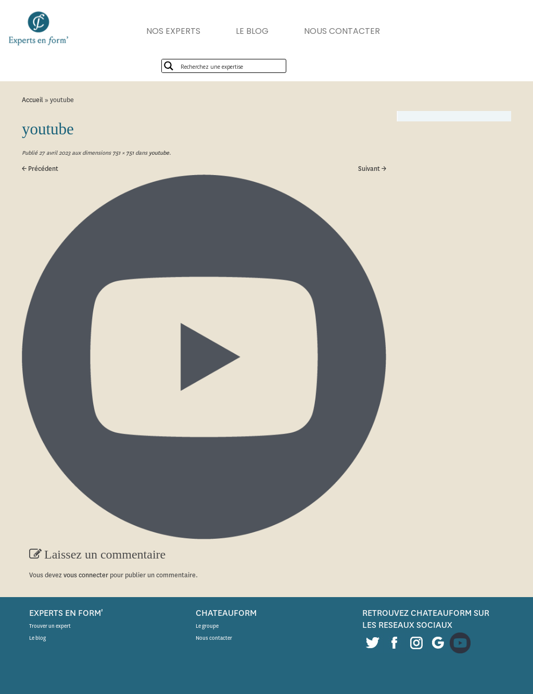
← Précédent (40, 168)
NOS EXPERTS (173, 31)
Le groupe (207, 626)
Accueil (32, 99)
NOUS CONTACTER (342, 31)
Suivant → (372, 168)
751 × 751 (122, 153)
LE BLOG (252, 31)
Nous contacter (214, 638)
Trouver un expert (50, 626)
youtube (158, 153)
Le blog (37, 638)
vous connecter (86, 575)
